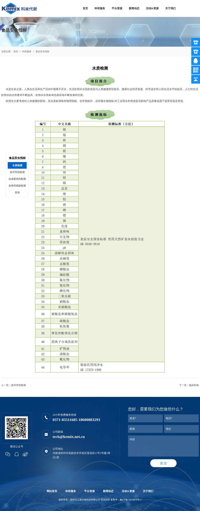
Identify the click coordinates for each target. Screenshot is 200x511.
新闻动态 (134, 8)
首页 (85, 8)
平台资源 (117, 8)
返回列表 (194, 385)
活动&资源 (152, 8)
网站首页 (52, 491)
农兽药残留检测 (17, 185)
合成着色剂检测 (17, 179)
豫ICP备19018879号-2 (130, 499)
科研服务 (100, 8)
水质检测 (17, 165)
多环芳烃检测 (18, 385)
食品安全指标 (42, 51)
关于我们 (170, 8)
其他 (17, 192)
